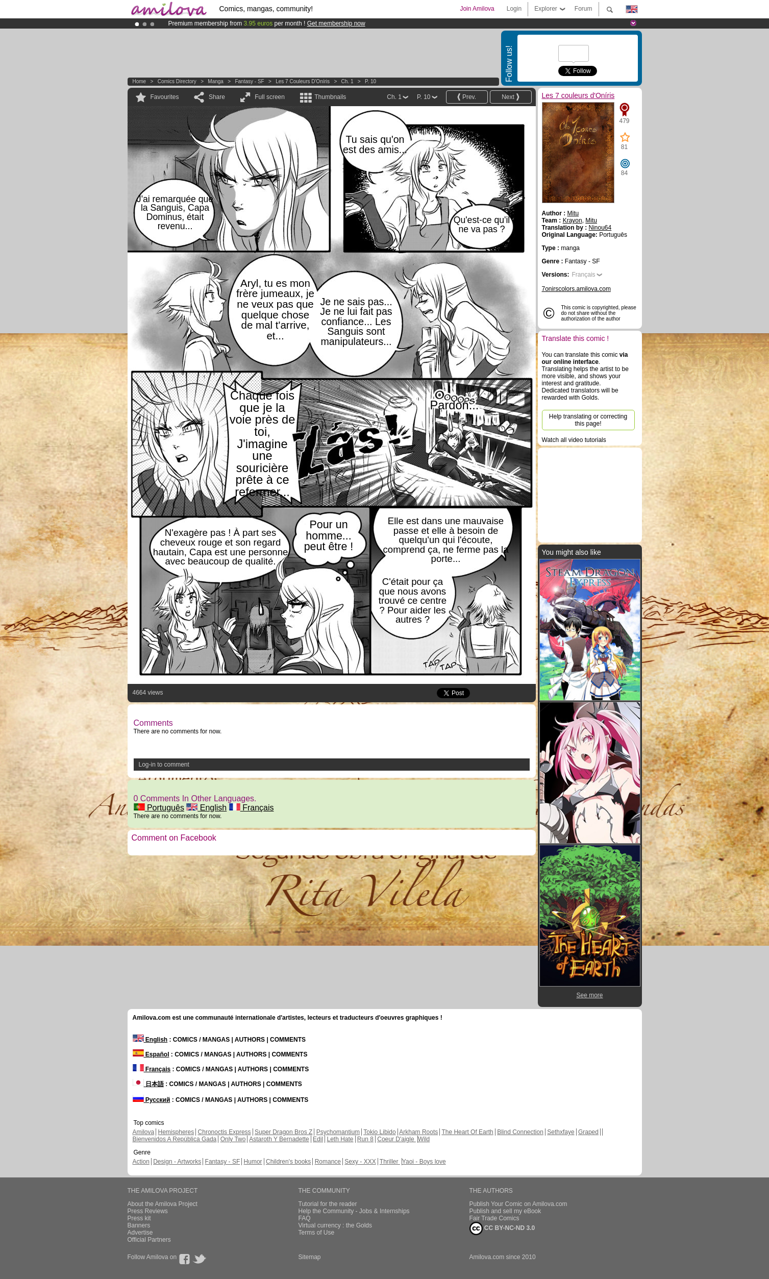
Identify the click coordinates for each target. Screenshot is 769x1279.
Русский (151, 1099)
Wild (424, 1139)
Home (139, 81)
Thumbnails (330, 97)
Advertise (140, 1232)
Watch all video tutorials (574, 440)
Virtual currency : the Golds (336, 1225)
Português (159, 807)
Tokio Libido (379, 1132)
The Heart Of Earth (467, 1132)
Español (151, 1054)
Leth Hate (340, 1139)
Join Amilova (477, 8)
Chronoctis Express (224, 1132)
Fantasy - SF (249, 81)
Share (217, 97)
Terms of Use (317, 1232)
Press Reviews (148, 1211)
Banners (139, 1225)
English (206, 807)
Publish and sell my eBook (505, 1211)
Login (514, 8)
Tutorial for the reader (328, 1204)
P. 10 (370, 81)
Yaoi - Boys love (424, 1161)
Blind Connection (520, 1132)
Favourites (165, 97)
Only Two (233, 1139)
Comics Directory (177, 81)
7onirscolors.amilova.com (576, 288)
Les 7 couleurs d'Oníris (303, 81)
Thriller (390, 1161)
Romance (328, 1161)
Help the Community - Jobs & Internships (354, 1211)
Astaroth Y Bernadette (279, 1139)
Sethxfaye (560, 1132)
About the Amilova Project (162, 1204)
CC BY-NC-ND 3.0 (502, 1228)
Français (251, 807)
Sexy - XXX (360, 1161)
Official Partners (149, 1239)
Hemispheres (176, 1132)
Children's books (288, 1161)
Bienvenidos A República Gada (175, 1139)
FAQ (305, 1218)
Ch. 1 (347, 81)
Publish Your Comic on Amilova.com (518, 1204)
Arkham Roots (418, 1132)
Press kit (139, 1218)
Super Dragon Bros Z (283, 1132)
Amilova (144, 1132)
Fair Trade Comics (494, 1218)
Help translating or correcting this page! (588, 420)
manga (216, 81)
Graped (588, 1132)
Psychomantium (338, 1132)
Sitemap (310, 1257)
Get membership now (336, 23)
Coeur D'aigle (396, 1139)
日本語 (148, 1084)
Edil (318, 1139)
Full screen (270, 97)
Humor (253, 1161)
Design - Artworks (177, 1161)
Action (141, 1161)
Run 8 (365, 1139)
